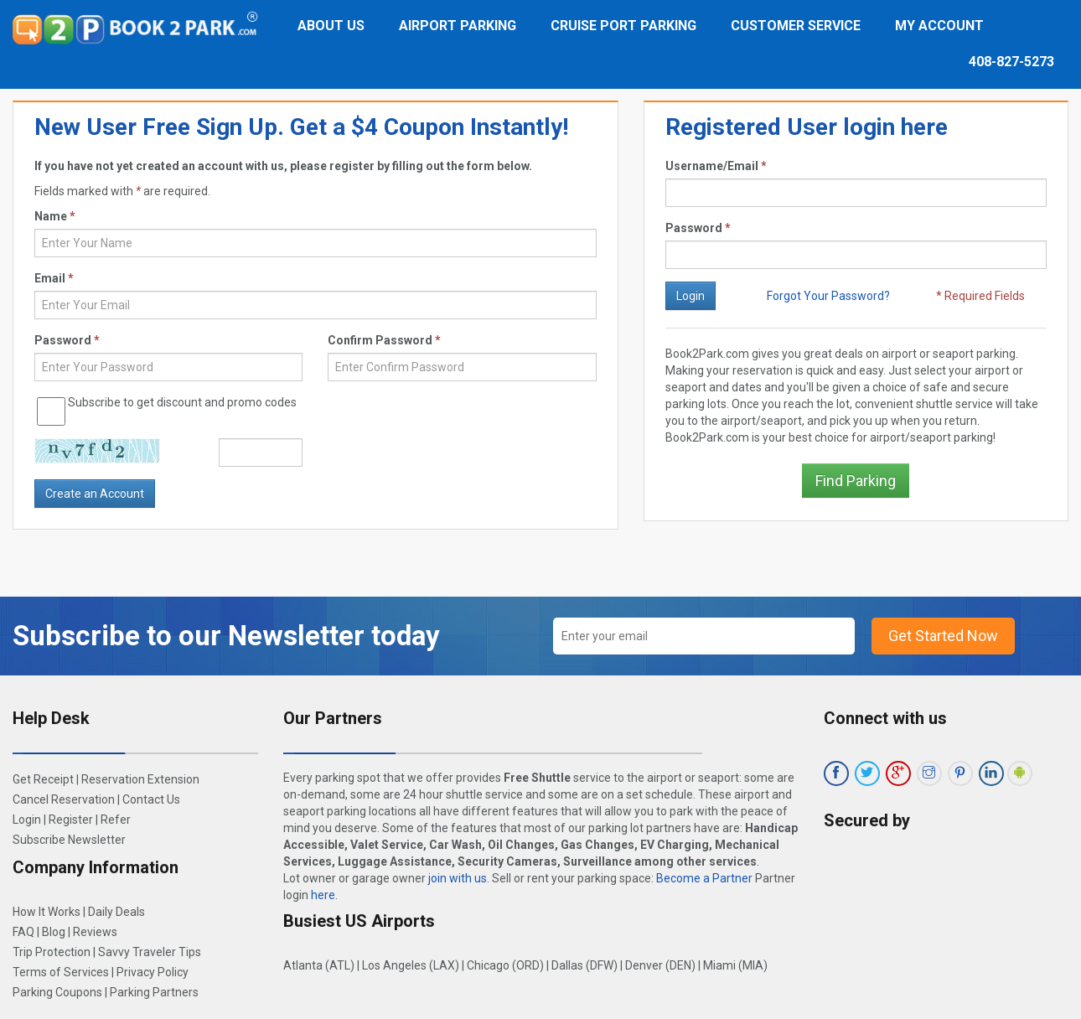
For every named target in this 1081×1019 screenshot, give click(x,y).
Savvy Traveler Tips (149, 952)
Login (27, 819)
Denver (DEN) (660, 965)
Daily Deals (116, 911)
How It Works (46, 911)
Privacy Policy (152, 972)
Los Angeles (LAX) (410, 965)
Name (54, 216)
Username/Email (716, 166)
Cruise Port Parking (623, 26)
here (323, 895)
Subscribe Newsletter (69, 839)
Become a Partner (704, 878)
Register (71, 819)
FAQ (23, 932)
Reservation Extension (140, 779)
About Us (331, 26)
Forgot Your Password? (828, 296)
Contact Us (151, 799)
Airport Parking (457, 26)
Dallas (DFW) (584, 965)
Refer (116, 819)
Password (698, 228)
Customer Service (796, 26)
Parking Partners (154, 992)
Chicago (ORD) (505, 965)
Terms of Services (61, 972)
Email (54, 278)
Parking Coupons (57, 992)
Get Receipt (43, 779)
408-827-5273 (1011, 62)
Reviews (95, 932)
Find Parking (855, 480)
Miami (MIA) (735, 965)
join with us (457, 878)
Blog (53, 932)
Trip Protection (52, 952)
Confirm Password (384, 340)
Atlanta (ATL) (318, 965)
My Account (939, 26)
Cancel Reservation (64, 799)
